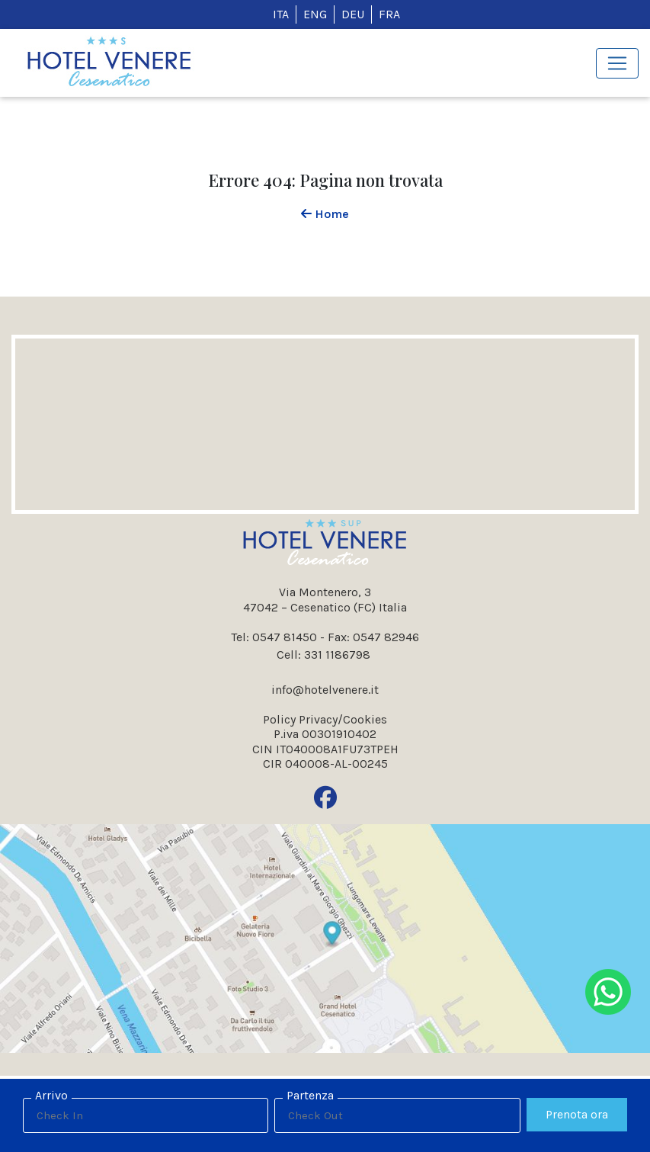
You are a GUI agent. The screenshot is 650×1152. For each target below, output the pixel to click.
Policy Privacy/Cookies (325, 719)
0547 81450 (284, 637)
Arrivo (51, 1095)
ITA (281, 14)
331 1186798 (337, 654)
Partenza (310, 1095)
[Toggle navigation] (617, 63)
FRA (389, 14)
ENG (315, 14)
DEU (352, 14)
